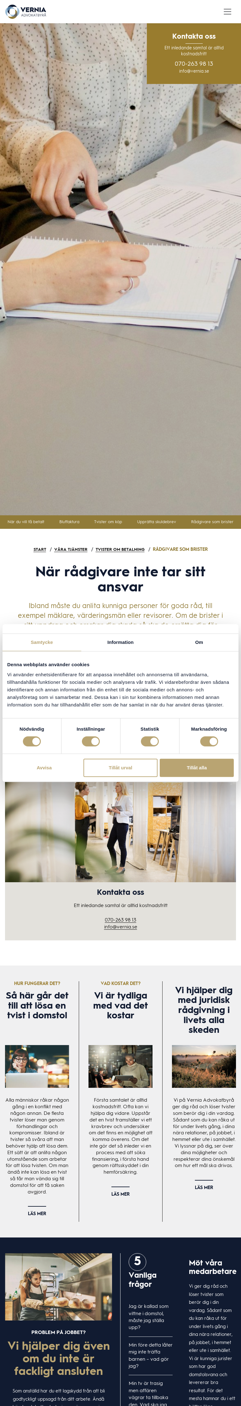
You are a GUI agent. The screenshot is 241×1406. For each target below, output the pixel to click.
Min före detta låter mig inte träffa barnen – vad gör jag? (151, 1356)
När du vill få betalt (26, 522)
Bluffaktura (69, 522)
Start (38, 550)
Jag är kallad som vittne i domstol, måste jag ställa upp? (149, 1317)
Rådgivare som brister (212, 522)
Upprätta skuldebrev (156, 522)
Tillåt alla (197, 767)
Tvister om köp (108, 522)
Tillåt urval (120, 767)
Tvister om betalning (121, 550)
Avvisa (44, 767)
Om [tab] (199, 642)
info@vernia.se (194, 71)
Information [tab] (120, 642)
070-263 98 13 (194, 64)
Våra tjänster (70, 550)
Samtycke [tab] (42, 642)
